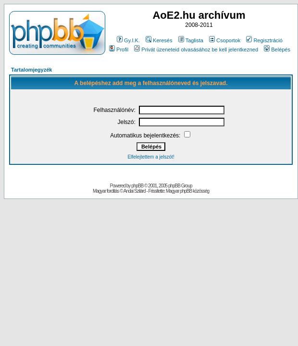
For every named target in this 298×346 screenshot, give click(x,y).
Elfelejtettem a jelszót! (150, 157)
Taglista (190, 40)
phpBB (137, 185)
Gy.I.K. (128, 40)
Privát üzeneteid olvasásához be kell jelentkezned (196, 49)
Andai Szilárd (135, 191)
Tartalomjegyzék (31, 70)
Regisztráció (264, 40)
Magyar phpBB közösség (187, 191)
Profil (118, 49)
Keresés (159, 40)
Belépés (277, 49)
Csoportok (224, 40)
